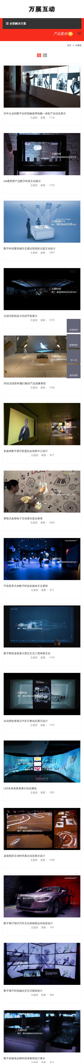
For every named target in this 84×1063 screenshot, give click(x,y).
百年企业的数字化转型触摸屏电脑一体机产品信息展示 (35, 113)
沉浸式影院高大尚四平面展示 (20, 316)
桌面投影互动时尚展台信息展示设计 (24, 855)
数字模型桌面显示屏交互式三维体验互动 (27, 653)
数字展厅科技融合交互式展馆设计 (23, 990)
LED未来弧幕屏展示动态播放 (20, 788)
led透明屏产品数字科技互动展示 (22, 181)
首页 (69, 45)
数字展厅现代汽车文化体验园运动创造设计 (28, 923)
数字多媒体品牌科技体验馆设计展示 (24, 1058)
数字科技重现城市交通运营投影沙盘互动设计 (29, 248)
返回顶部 (73, 375)
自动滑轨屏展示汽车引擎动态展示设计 (26, 721)
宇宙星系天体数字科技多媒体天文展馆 (26, 585)
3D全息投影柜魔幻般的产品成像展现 (25, 383)
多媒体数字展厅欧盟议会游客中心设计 (26, 451)
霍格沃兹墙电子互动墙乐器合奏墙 (23, 518)
